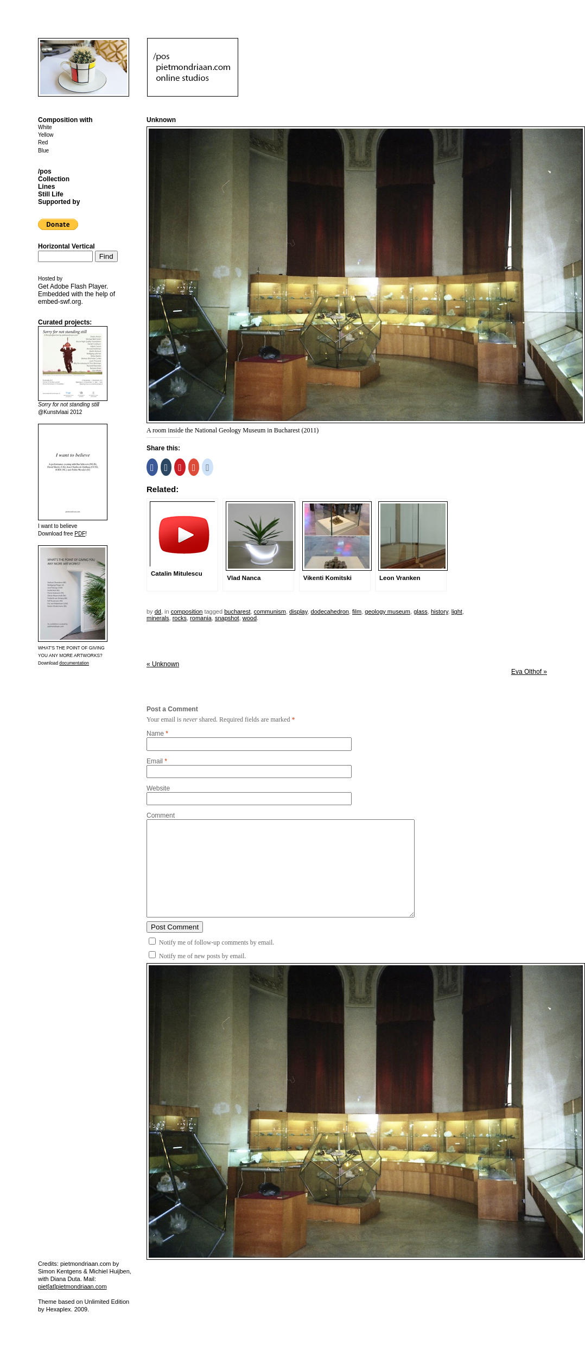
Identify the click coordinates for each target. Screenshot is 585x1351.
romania (201, 618)
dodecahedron (330, 611)
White (45, 127)
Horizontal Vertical (66, 246)
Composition (187, 611)
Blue (43, 151)
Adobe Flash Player (78, 286)
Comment (161, 815)
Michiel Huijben (109, 1271)
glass (421, 611)
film (356, 611)
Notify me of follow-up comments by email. (216, 942)
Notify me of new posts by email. (202, 956)
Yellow (46, 135)
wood (250, 618)
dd (158, 611)
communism (270, 611)
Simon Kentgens (60, 1271)
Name (155, 733)
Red (43, 142)
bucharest (237, 611)
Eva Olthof (529, 672)
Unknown (163, 664)
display (298, 611)
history (439, 611)
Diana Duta (65, 1279)
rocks (180, 618)
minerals (158, 618)
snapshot (227, 618)
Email (155, 761)
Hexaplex (58, 1309)
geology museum (387, 611)
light (457, 611)
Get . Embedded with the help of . (76, 294)
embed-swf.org (59, 301)
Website (158, 788)
